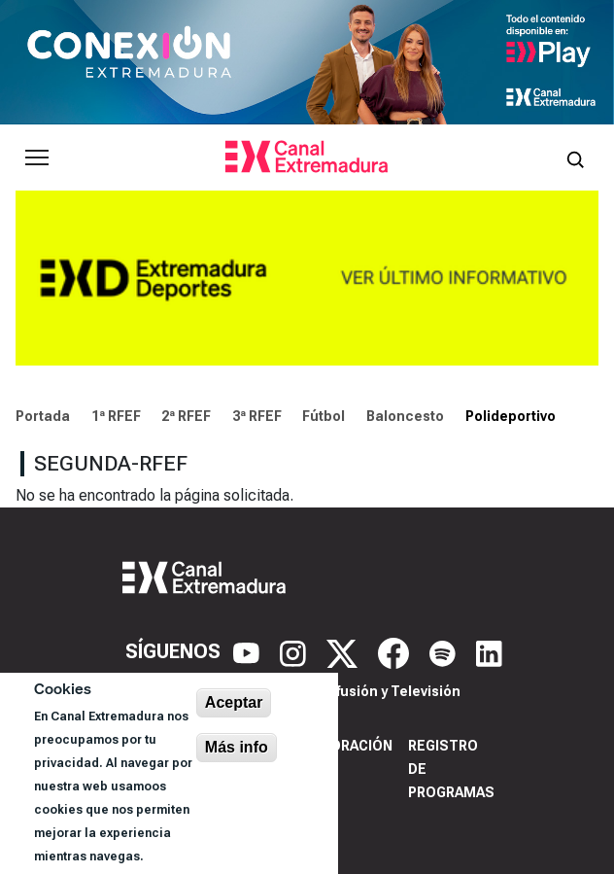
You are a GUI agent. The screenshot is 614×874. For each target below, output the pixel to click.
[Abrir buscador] (575, 157)
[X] (344, 651)
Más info (236, 747)
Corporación (342, 745)
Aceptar (234, 702)
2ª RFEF (186, 416)
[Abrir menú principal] (37, 157)
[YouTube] (248, 651)
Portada (43, 416)
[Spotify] (444, 651)
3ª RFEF (257, 416)
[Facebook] (396, 651)
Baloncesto (405, 416)
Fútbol (323, 416)
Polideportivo (510, 416)
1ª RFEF (116, 416)
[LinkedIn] (489, 651)
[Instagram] (295, 651)
